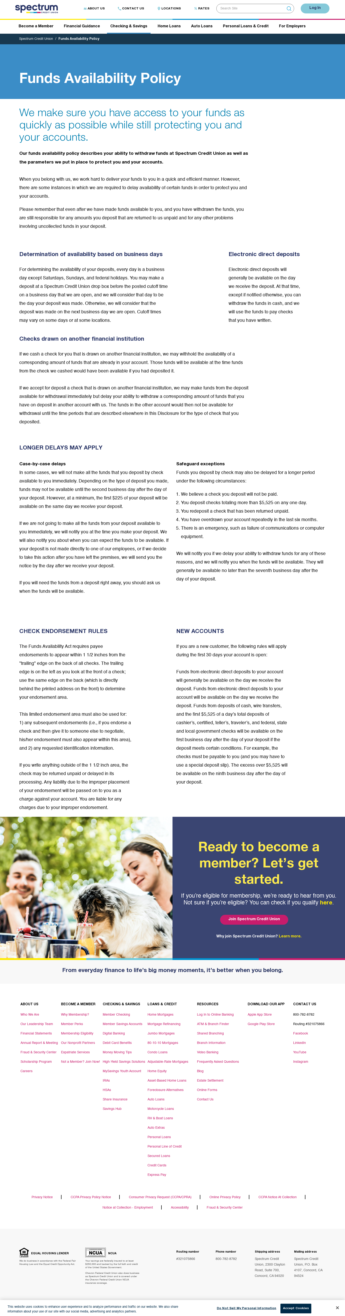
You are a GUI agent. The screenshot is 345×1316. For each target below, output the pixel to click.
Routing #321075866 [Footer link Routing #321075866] (308, 1024)
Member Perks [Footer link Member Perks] (72, 1024)
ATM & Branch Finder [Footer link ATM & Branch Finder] (213, 1024)
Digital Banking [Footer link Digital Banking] (114, 1033)
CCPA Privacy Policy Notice (91, 1197)
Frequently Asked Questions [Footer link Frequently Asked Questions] (218, 1061)
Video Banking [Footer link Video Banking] (207, 1052)
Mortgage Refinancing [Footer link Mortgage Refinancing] (164, 1024)
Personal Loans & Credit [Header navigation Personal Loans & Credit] (246, 27)
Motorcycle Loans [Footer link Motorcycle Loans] (161, 1109)
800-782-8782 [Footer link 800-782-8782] (303, 1014)
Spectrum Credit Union (36, 39)
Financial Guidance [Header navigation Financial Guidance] (82, 27)
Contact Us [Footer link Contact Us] (205, 1099)
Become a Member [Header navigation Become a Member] (36, 27)
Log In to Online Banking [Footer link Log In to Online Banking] (215, 1014)
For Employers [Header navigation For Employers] (292, 27)
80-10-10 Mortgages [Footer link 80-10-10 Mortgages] (163, 1043)
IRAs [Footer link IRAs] (106, 1080)
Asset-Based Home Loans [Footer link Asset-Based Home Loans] (167, 1080)
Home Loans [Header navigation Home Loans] (169, 27)
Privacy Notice (42, 1197)
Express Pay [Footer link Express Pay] (157, 1175)
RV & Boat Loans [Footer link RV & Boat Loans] (160, 1118)
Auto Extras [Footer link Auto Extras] (156, 1127)
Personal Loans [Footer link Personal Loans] (159, 1137)
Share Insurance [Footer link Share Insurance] (115, 1099)
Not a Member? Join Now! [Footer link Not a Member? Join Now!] (80, 1061)
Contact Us (131, 8)
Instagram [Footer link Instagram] (300, 1061)
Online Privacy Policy (225, 1197)
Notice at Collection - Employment (128, 1207)
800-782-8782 (226, 1259)
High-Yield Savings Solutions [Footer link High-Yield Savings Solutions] (124, 1061)
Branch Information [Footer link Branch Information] (211, 1043)
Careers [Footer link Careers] (27, 1071)
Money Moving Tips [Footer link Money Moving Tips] (117, 1052)
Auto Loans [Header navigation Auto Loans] (202, 27)
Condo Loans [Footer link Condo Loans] (158, 1052)
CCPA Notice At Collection (278, 1197)
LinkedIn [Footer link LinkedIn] (299, 1043)
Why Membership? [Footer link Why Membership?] (75, 1014)
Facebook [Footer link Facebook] (300, 1033)
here (326, 903)
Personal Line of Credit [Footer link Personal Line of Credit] (165, 1146)
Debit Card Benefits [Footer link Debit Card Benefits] (117, 1043)
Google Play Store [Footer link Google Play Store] (261, 1024)
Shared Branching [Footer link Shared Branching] (210, 1033)
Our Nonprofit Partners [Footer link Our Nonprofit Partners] (78, 1043)
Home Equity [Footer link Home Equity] (157, 1071)
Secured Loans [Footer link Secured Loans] (159, 1156)
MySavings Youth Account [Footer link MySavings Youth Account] (122, 1071)
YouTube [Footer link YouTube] (299, 1052)
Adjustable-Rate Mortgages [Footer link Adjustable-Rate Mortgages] (168, 1061)
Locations (169, 8)
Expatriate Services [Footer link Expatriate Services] (75, 1052)
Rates (201, 8)
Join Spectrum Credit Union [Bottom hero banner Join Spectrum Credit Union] (254, 919)
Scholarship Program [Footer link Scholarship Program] (36, 1061)
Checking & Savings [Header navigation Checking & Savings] (128, 27)
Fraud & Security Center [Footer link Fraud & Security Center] (39, 1052)
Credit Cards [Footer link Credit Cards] (157, 1165)
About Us (94, 8)
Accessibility (180, 1207)
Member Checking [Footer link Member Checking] (116, 1014)
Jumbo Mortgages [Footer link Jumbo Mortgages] (161, 1033)
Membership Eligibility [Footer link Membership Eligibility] (77, 1033)
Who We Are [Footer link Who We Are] (30, 1014)
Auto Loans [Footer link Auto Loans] (156, 1099)
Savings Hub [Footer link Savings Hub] (112, 1109)
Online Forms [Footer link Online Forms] (207, 1090)
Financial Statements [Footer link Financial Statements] (36, 1033)
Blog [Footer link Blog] (200, 1071)
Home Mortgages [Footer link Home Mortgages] (160, 1014)
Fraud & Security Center (225, 1207)
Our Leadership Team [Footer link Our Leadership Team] (37, 1024)
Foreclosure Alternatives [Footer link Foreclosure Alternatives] (166, 1090)
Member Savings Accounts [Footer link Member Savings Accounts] (122, 1024)
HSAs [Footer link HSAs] (107, 1090)
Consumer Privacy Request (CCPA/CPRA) (160, 1197)
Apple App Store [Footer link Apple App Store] (260, 1014)
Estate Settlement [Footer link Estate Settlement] (210, 1080)
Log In (315, 8)
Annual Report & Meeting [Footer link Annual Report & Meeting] (39, 1043)
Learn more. (290, 937)
